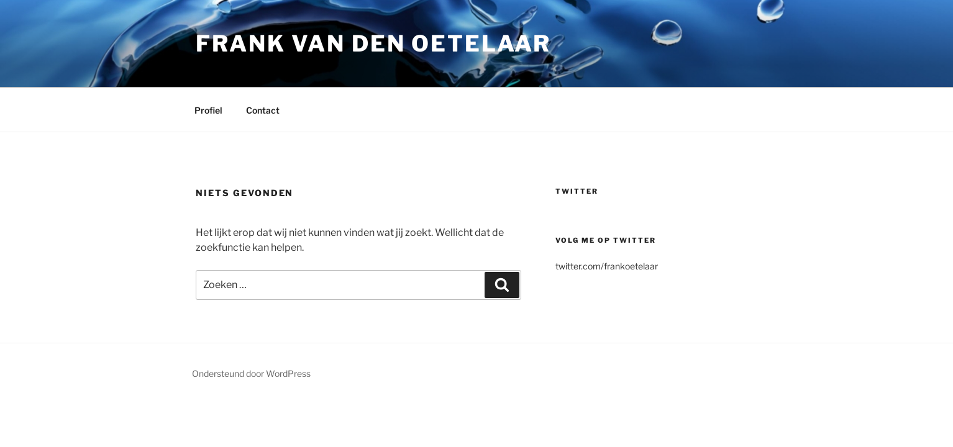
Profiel (208, 110)
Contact (263, 110)
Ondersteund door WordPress (251, 373)
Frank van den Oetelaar (373, 43)
